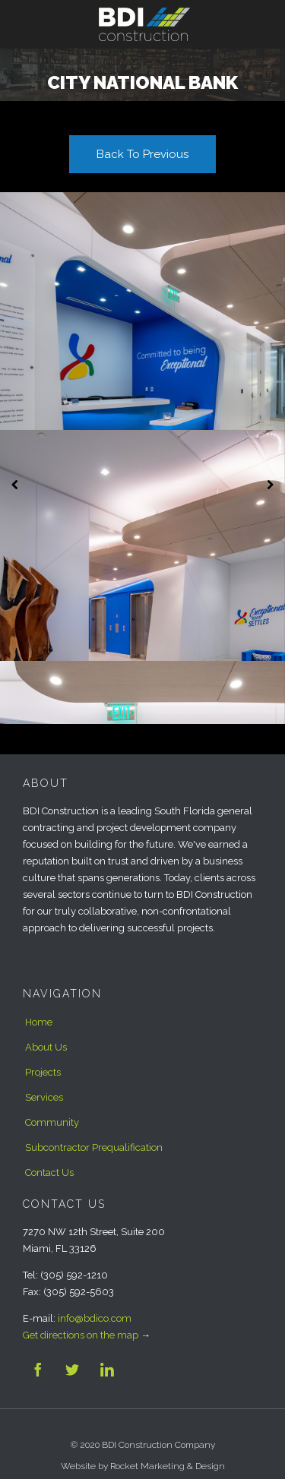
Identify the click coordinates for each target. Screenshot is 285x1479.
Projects (43, 1072)
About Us (46, 1047)
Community (52, 1122)
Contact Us (49, 1172)
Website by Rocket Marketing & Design (143, 1466)
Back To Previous (142, 154)
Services (44, 1097)
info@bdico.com (94, 1318)
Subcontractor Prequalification (94, 1147)
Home (38, 1022)
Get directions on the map (80, 1335)
